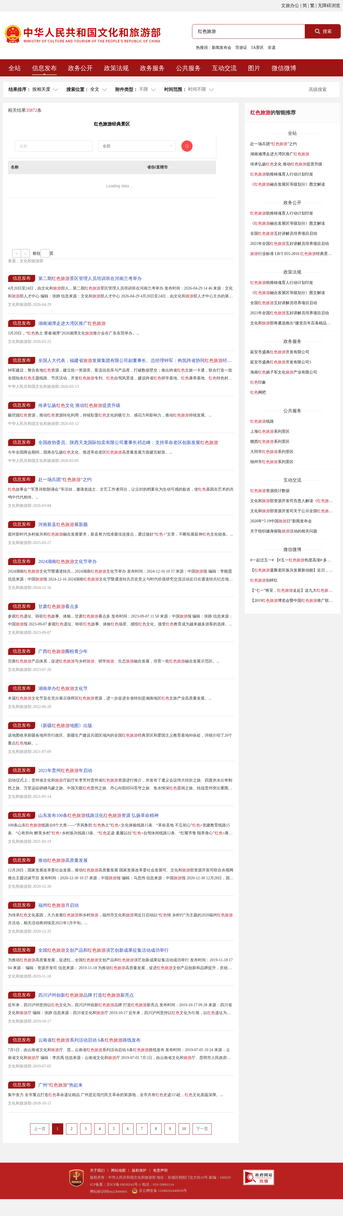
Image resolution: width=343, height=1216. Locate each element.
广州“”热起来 (60, 1085)
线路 (262, 421)
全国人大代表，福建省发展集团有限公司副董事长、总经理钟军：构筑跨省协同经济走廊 (139, 360)
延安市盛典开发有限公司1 (280, 362)
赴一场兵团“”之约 (65, 479)
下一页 (202, 1129)
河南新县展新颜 (63, 524)
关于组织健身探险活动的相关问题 (283, 531)
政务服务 (152, 68)
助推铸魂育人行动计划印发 (281, 174)
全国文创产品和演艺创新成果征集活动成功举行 (103, 950)
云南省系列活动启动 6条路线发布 (89, 1040)
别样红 (264, 580)
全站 (14, 68)
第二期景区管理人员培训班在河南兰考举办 (90, 278)
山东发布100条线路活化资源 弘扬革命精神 (98, 815)
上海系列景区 (270, 431)
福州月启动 (58, 905)
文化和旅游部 (31, 261)
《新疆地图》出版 (65, 725)
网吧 (258, 392)
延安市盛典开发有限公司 (279, 352)
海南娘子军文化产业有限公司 (283, 372)
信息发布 (44, 68)
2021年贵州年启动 (65, 770)
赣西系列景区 (270, 442)
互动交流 (224, 68)
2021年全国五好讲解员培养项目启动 (289, 244)
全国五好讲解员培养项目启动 (283, 233)
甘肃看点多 (58, 606)
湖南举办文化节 (63, 688)
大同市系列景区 (272, 452)
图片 (254, 68)
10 (184, 1129)
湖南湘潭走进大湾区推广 (72, 323)
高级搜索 (318, 89)
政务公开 (80, 68)
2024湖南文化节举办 (67, 561)
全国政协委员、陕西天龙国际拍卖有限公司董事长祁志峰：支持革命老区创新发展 (128, 442)
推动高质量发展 (63, 860)
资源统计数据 (270, 491)
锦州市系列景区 (272, 462)
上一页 (40, 1129)
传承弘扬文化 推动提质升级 (79, 405)
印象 (258, 382)
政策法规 (116, 68)
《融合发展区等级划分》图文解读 (287, 184)
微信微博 (284, 68)
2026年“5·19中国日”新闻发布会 (281, 521)
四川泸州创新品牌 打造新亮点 (86, 995)
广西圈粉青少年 (63, 651)
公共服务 (188, 68)
